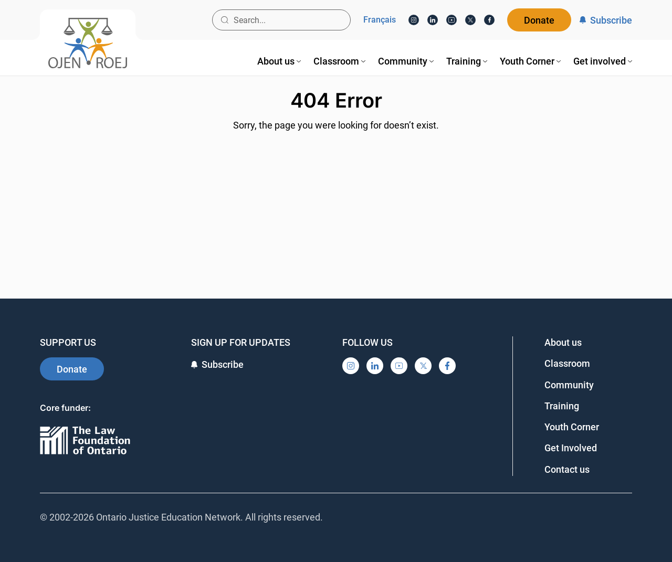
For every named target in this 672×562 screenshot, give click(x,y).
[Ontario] (85, 441)
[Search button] (224, 20)
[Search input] (281, 19)
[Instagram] (413, 20)
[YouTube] (451, 20)
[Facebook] (489, 20)
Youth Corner (571, 426)
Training (561, 405)
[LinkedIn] (432, 20)
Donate (539, 20)
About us (563, 342)
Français (379, 20)
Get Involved (570, 447)
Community (569, 384)
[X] (470, 20)
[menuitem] (279, 61)
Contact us (567, 469)
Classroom (567, 363)
